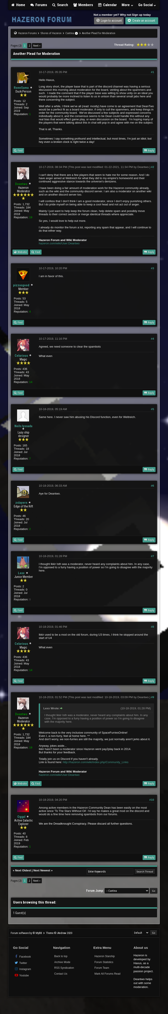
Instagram (22, 969)
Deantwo (143, 167)
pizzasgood (21, 285)
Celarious (21, 356)
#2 (152, 167)
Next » (36, 45)
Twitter (20, 963)
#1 (152, 72)
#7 (152, 556)
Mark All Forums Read (107, 973)
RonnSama (21, 88)
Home (18, 5)
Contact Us (60, 973)
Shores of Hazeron (50, 33)
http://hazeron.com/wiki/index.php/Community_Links (95, 762)
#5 (152, 409)
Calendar (107, 5)
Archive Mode (62, 962)
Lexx (21, 573)
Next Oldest (23, 870)
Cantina (69, 33)
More (127, 5)
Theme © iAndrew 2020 (59, 933)
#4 (152, 338)
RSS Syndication (64, 967)
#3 (152, 268)
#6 (152, 485)
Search (60, 5)
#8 (152, 626)
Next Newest (41, 870)
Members (83, 5)
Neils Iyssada (23, 426)
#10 (151, 799)
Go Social (147, 5)
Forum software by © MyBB (27, 933)
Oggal (21, 817)
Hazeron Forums (27, 33)
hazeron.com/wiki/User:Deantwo (59, 243)
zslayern (21, 503)
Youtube (21, 975)
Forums (38, 5)
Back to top (60, 956)
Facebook (22, 956)
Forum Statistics (103, 962)
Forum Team (101, 967)
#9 (152, 697)
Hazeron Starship (104, 956)
